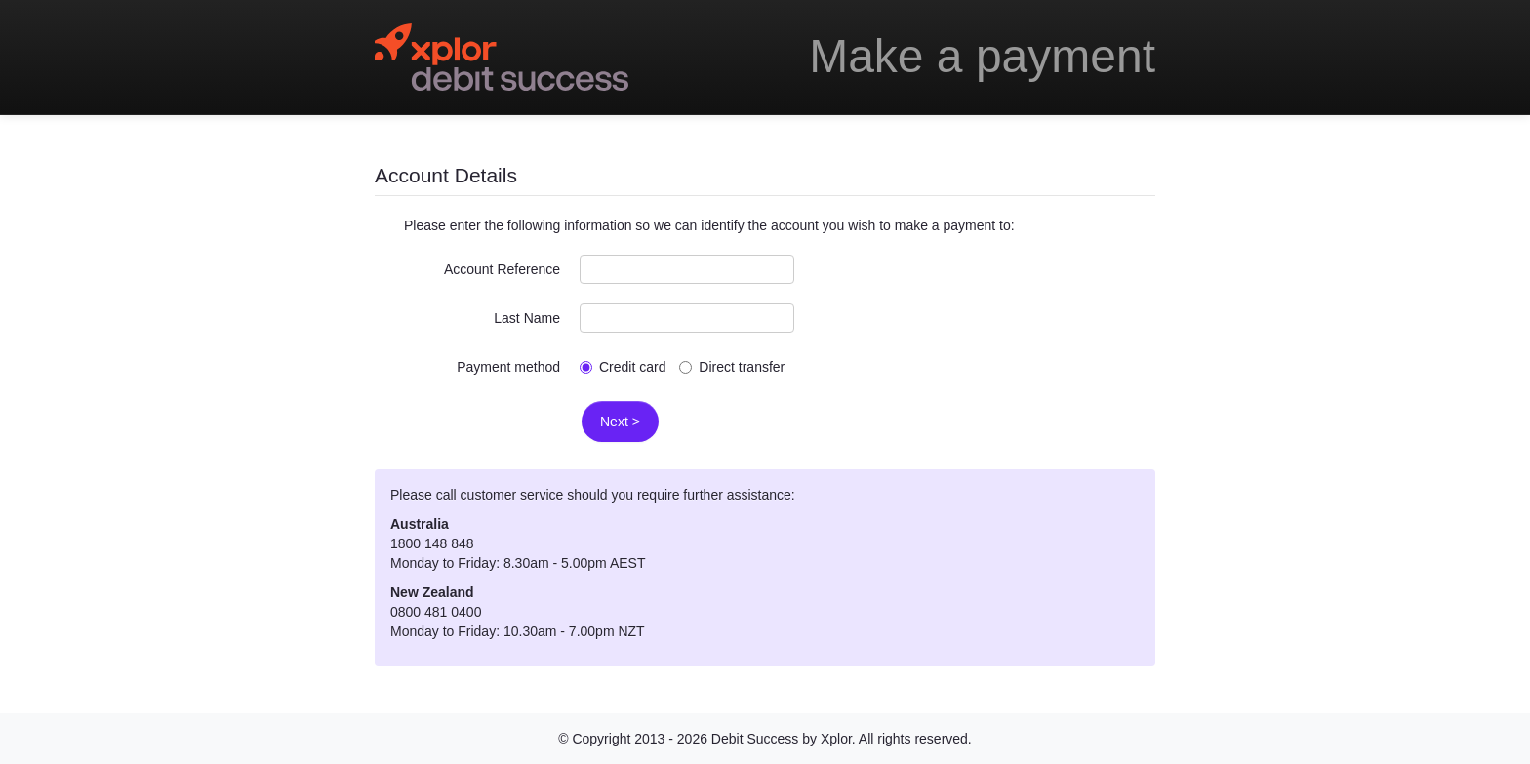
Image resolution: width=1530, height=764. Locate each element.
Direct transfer (732, 367)
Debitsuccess (501, 57)
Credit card (622, 367)
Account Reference (502, 269)
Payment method (508, 367)
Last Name (527, 318)
